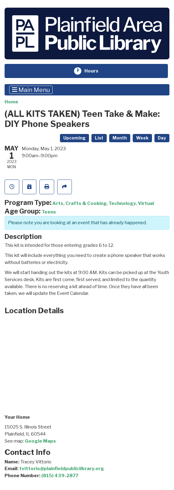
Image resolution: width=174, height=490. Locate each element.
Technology (122, 203)
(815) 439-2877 (59, 475)
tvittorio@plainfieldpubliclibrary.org (61, 468)
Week (142, 137)
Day (162, 137)
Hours (95, 71)
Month (120, 137)
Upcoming (74, 137)
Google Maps (40, 441)
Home (11, 102)
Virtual (146, 203)
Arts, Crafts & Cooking (79, 203)
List (99, 137)
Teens (49, 212)
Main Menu (31, 90)
